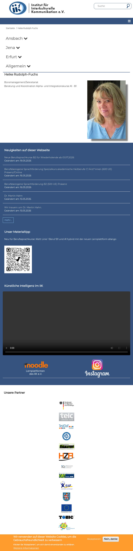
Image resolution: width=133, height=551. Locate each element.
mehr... (8, 220)
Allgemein (18, 66)
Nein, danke (111, 539)
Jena (13, 47)
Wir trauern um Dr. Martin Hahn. (23, 207)
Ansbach (17, 38)
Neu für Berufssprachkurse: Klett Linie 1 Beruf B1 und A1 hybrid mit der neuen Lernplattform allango (60, 239)
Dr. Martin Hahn (13, 195)
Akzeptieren (94, 539)
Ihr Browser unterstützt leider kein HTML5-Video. (66, 323)
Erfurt (14, 56)
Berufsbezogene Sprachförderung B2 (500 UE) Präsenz (35, 184)
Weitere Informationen (26, 548)
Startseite (10, 28)
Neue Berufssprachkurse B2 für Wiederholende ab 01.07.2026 (39, 157)
